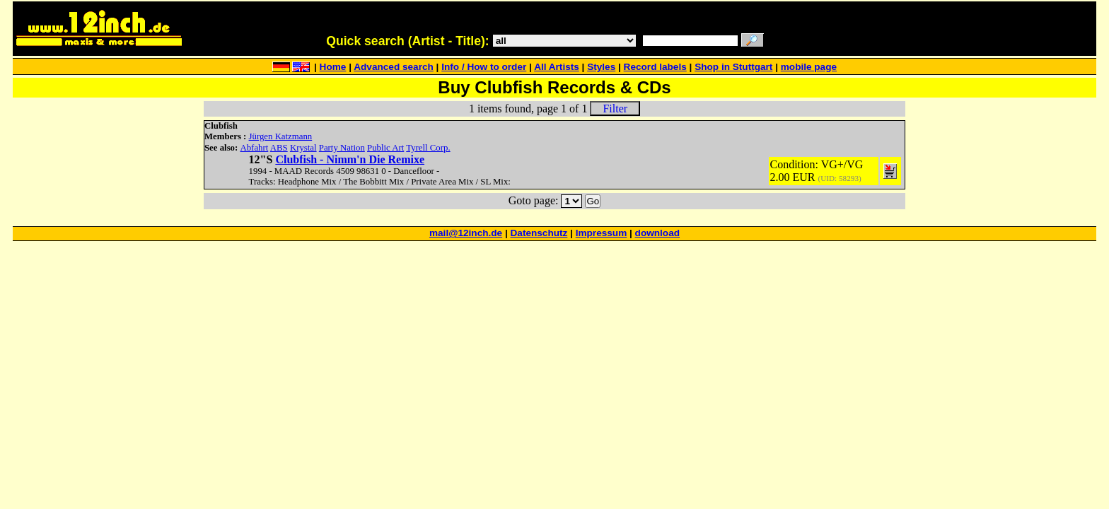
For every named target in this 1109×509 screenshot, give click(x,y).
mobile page (809, 67)
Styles (601, 67)
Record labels (655, 67)
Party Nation (342, 148)
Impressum (601, 233)
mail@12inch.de (465, 233)
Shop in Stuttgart (733, 67)
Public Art (385, 148)
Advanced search (394, 67)
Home (333, 67)
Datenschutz (539, 233)
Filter (615, 109)
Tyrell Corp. (428, 148)
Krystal (303, 148)
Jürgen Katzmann (281, 136)
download (657, 233)
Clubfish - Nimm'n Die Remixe (349, 159)
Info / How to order (483, 67)
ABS (279, 148)
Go (592, 201)
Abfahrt (254, 148)
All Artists (556, 67)
